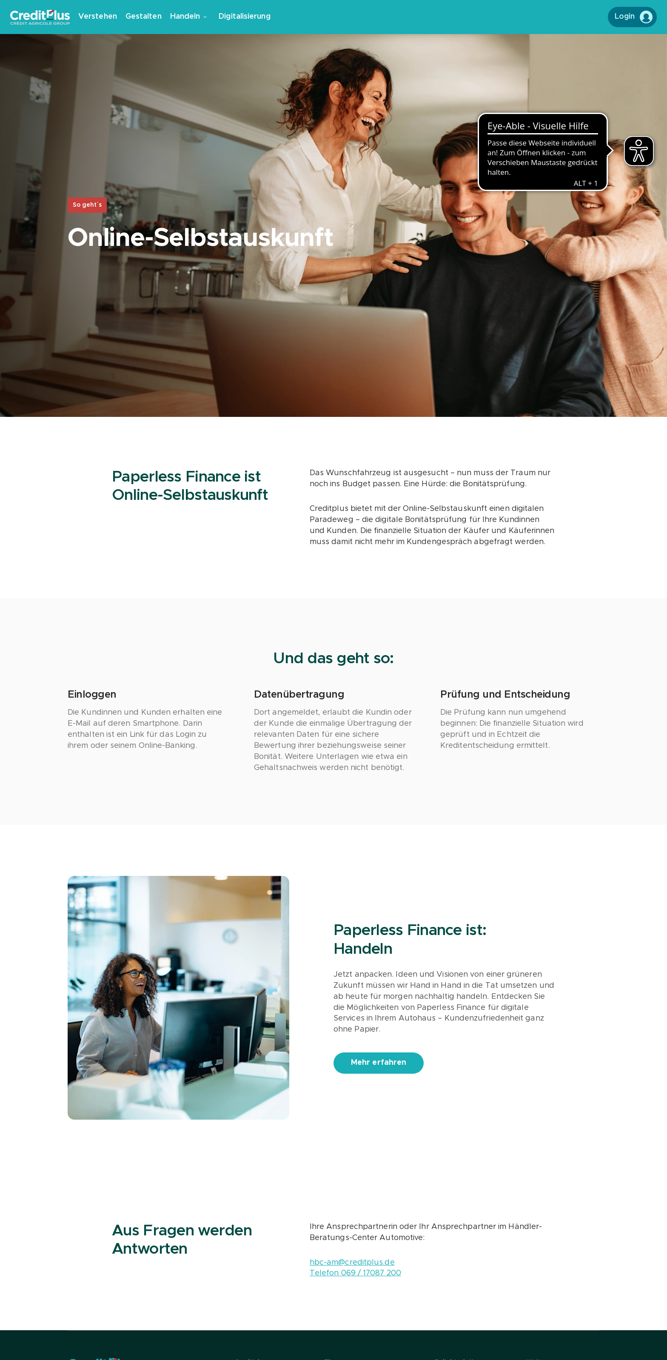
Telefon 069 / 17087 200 (355, 1273)
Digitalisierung (244, 16)
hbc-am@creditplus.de (352, 1262)
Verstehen (97, 16)
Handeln (188, 16)
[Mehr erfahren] (379, 1063)
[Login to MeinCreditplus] (632, 17)
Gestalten (143, 16)
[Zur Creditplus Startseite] (44, 17)
